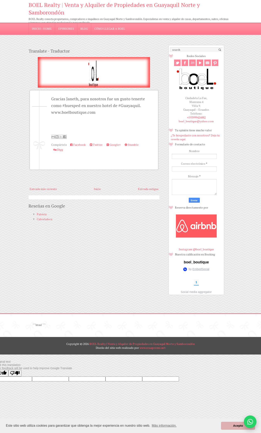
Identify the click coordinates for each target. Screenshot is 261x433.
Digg (58, 149)
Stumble (132, 145)
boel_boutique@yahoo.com (196, 121)
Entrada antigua (148, 189)
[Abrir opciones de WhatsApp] (250, 421)
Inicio (97, 189)
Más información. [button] (164, 425)
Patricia (42, 214)
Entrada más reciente (43, 189)
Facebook (78, 145)
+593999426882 (196, 117)
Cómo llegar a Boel (109, 29)
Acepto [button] (238, 425)
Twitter (96, 145)
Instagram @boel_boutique (196, 249)
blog (84, 29)
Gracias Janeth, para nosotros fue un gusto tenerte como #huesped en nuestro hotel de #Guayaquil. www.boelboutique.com (98, 105)
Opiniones (66, 29)
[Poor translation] (14, 373)
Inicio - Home (42, 29)
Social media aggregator (196, 292)
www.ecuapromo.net (152, 348)
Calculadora (44, 219)
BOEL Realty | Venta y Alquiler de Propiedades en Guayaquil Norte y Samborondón (142, 344)
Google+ (114, 145)
